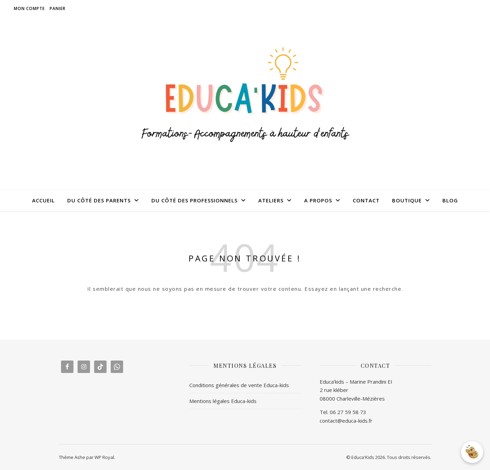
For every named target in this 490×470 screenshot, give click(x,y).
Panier (58, 8)
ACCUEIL (43, 200)
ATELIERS (270, 200)
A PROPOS (318, 200)
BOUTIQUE (407, 200)
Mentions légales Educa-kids (223, 400)
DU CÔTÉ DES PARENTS (99, 200)
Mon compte (29, 8)
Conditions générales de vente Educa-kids (239, 385)
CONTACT (366, 200)
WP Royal (104, 457)
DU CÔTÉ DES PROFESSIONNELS (194, 200)
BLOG (450, 200)
